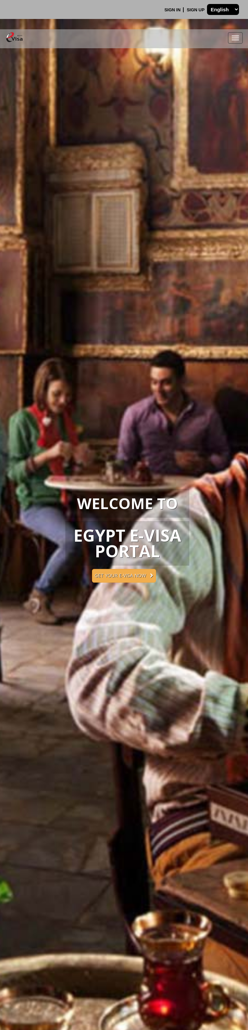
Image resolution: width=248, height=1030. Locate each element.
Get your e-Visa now (124, 575)
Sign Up (196, 9)
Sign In (173, 9)
